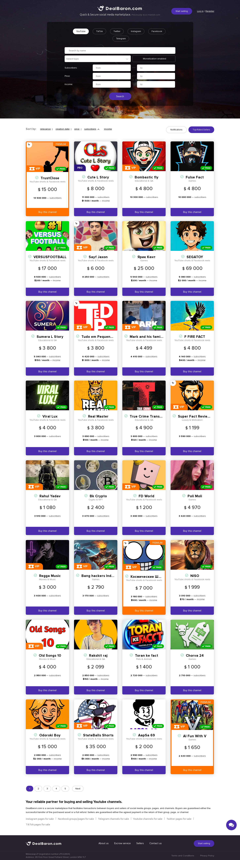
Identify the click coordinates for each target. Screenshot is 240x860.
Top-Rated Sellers (201, 129)
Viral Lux (50, 416)
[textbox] (99, 58)
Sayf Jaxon (98, 257)
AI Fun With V (194, 736)
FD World (146, 496)
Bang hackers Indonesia (102, 576)
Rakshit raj (98, 656)
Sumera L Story (50, 337)
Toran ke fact (146, 656)
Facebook (157, 31)
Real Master (98, 416)
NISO (194, 576)
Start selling (182, 11)
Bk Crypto (98, 496)
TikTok (99, 31)
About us (104, 843)
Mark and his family (146, 337)
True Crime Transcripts (150, 416)
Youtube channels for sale (147, 818)
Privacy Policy (207, 855)
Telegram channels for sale (113, 818)
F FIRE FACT (194, 337)
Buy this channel (47, 212)
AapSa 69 (146, 735)
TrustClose (50, 178)
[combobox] (98, 58)
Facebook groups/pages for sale (76, 818)
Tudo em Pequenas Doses (103, 337)
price (77, 129)
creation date (63, 129)
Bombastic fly (147, 177)
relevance (45, 129)
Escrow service (122, 843)
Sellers (140, 843)
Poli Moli (195, 496)
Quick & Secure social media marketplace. (120, 14)
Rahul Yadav (50, 496)
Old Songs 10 (50, 656)
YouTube (80, 31)
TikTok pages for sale (38, 824)
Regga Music (50, 576)
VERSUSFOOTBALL (50, 257)
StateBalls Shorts (98, 735)
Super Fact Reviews (195, 416)
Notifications (176, 129)
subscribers (90, 129)
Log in (200, 11)
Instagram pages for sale (40, 818)
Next (77, 788)
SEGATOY (195, 257)
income (108, 129)
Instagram (136, 31)
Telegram (121, 38)
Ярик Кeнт (147, 257)
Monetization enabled (154, 58)
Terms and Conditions (182, 855)
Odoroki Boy (50, 735)
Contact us (155, 843)
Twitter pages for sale (178, 818)
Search (120, 96)
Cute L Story (98, 177)
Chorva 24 (195, 656)
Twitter (116, 31)
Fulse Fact (195, 177)
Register (209, 11)
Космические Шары (148, 577)
